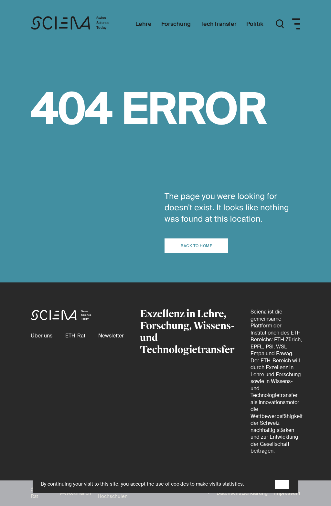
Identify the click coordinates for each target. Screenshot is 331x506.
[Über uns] (41, 335)
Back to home (196, 245)
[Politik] (254, 24)
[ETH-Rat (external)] (75, 335)
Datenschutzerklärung (242, 493)
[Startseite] (77, 24)
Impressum (287, 493)
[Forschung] (176, 24)
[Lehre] (143, 24)
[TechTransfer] (218, 24)
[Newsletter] (111, 335)
